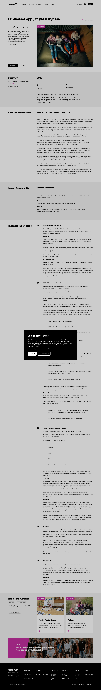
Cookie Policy (48, 349)
